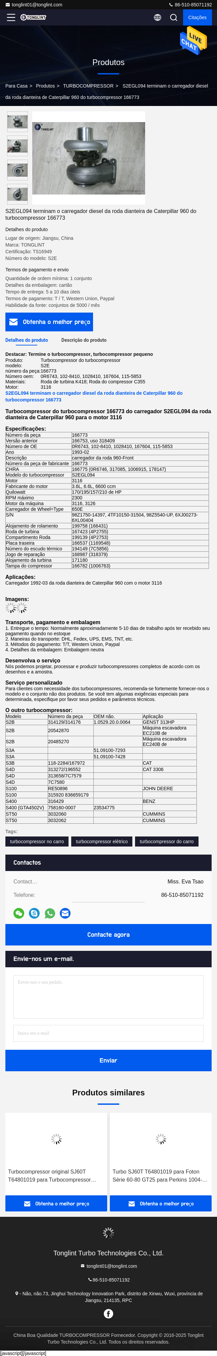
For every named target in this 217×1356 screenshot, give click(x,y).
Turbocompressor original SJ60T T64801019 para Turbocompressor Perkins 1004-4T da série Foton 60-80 (53, 1176)
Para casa (16, 86)
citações (197, 17)
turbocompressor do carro (166, 841)
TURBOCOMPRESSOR (88, 86)
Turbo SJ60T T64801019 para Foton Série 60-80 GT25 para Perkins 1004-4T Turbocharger (160, 1176)
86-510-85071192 (190, 4)
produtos (45, 86)
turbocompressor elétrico (102, 841)
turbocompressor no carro (37, 841)
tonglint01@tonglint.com (33, 4)
